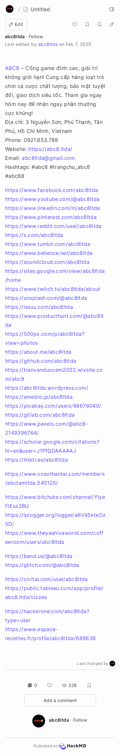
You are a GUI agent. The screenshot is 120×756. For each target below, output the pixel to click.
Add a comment (60, 700)
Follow (36, 36)
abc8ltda (15, 36)
